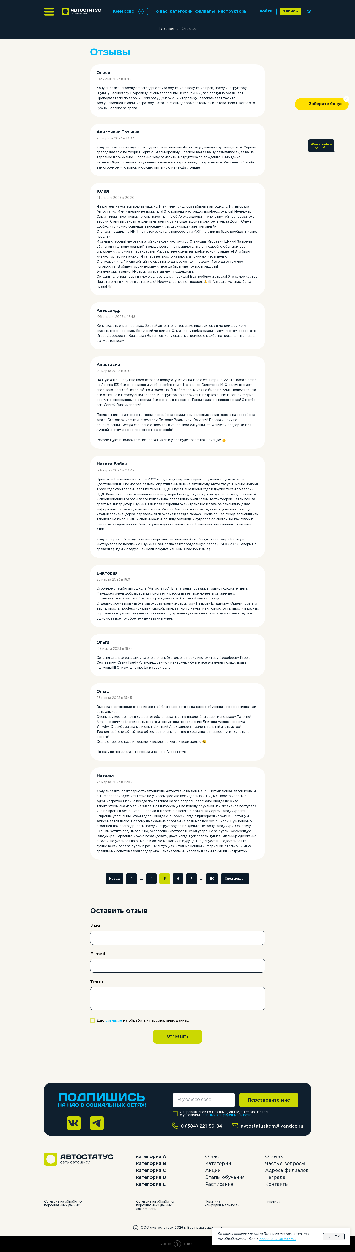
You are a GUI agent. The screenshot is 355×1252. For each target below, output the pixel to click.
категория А (151, 1157)
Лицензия (272, 1202)
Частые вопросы (285, 1164)
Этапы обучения (225, 1177)
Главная (166, 28)
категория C (151, 1170)
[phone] (204, 1100)
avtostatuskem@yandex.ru (272, 1126)
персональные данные (277, 1238)
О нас (212, 1157)
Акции (213, 1170)
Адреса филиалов (287, 1170)
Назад (114, 878)
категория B (151, 1164)
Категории (218, 1164)
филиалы (205, 11)
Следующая (235, 878)
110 (212, 878)
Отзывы (274, 1157)
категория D (151, 1177)
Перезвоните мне (268, 1100)
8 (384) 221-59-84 (201, 1126)
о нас (161, 11)
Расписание (219, 1184)
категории (181, 11)
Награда (275, 1177)
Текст (97, 982)
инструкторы (233, 11)
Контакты (277, 1184)
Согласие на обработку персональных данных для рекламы (155, 1205)
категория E (151, 1184)
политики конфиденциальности (226, 1115)
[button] (322, 104)
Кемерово (123, 11)
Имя (95, 926)
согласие (114, 1020)
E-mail (97, 954)
